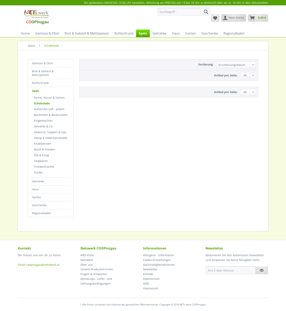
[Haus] (176, 33)
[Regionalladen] (234, 33)
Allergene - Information (158, 255)
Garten (36, 197)
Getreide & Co (43, 126)
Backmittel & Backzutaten (51, 115)
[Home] (25, 33)
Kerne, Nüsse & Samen (49, 97)
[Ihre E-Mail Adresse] (231, 270)
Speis (35, 91)
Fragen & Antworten (93, 274)
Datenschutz (151, 279)
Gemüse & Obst (42, 63)
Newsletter (150, 269)
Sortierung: (206, 64)
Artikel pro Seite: (225, 75)
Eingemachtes (43, 120)
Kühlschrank (40, 83)
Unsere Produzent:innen (96, 269)
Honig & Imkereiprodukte (50, 138)
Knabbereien (42, 143)
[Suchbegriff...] (183, 12)
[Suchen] (206, 12)
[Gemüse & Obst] (47, 33)
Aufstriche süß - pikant (49, 109)
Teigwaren (41, 161)
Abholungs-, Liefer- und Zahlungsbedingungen (96, 281)
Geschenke (39, 205)
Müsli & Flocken (44, 149)
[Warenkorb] (258, 18)
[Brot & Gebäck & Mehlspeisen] (87, 33)
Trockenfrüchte (44, 166)
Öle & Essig (41, 155)
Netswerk (86, 260)
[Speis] (143, 33)
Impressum (150, 288)
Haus (35, 189)
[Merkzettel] (215, 18)
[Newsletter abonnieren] (261, 270)
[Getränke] (159, 33)
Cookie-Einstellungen (157, 260)
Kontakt (148, 274)
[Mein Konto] (233, 18)
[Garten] (191, 33)
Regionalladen (41, 213)
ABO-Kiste (87, 255)
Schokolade (42, 103)
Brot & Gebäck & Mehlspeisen (43, 73)
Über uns (86, 265)
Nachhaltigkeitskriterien (159, 265)
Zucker (38, 172)
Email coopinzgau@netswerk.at (38, 265)
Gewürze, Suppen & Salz (50, 132)
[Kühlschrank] (124, 33)
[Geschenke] (210, 33)
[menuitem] (183, 13)
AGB (146, 283)
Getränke (38, 181)
